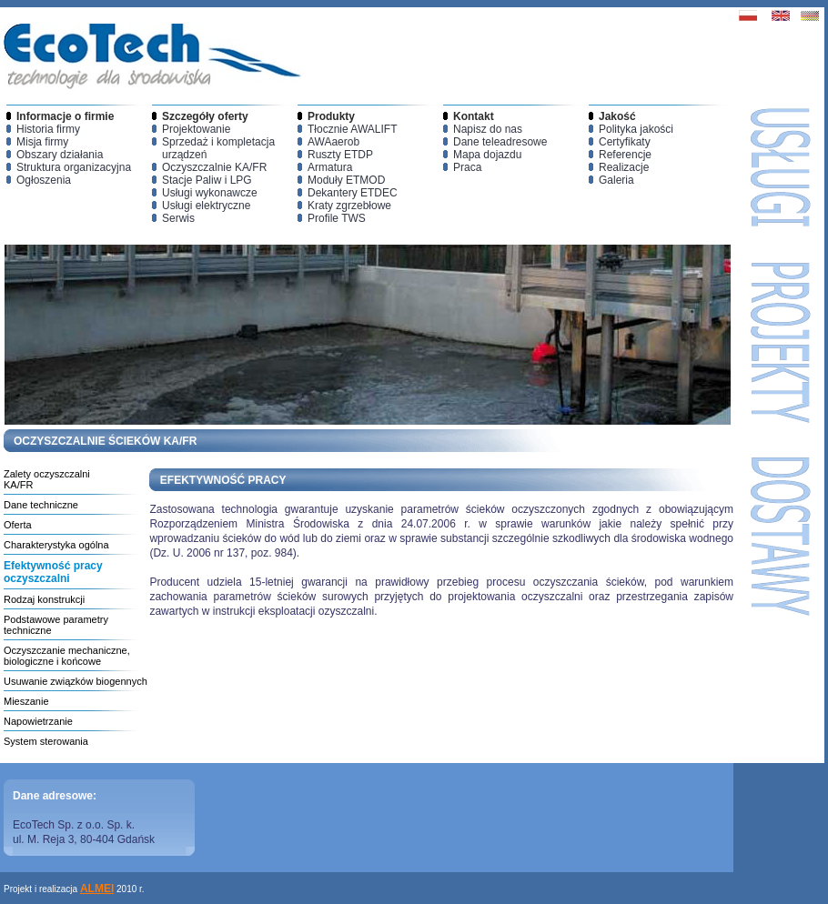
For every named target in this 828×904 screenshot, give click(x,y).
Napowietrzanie (38, 721)
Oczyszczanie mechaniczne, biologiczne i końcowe (67, 656)
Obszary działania (59, 154)
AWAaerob (333, 142)
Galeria (616, 180)
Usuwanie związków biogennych (75, 681)
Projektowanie (196, 129)
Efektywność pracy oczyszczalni (53, 572)
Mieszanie (26, 701)
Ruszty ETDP (340, 154)
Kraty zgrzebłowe (349, 205)
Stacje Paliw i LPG (207, 180)
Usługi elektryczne (206, 205)
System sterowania (46, 741)
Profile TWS (337, 218)
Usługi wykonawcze (209, 192)
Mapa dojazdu (487, 154)
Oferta (18, 524)
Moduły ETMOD (346, 180)
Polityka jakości (636, 129)
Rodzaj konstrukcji (44, 599)
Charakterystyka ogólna (56, 544)
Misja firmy (42, 142)
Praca (467, 167)
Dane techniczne (41, 504)
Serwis (178, 218)
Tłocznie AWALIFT (352, 129)
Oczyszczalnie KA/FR (214, 167)
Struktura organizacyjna (73, 167)
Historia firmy (48, 129)
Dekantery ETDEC (353, 192)
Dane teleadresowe (500, 142)
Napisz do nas (487, 129)
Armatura (330, 167)
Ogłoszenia (43, 180)
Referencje (625, 154)
